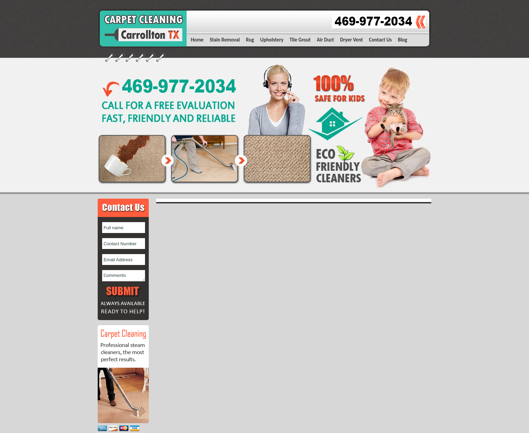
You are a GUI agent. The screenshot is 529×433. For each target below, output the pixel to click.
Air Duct (325, 40)
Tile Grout (300, 40)
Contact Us (380, 40)
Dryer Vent (351, 40)
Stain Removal (225, 40)
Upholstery (272, 40)
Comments (123, 275)
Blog (402, 40)
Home (197, 40)
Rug (250, 40)
